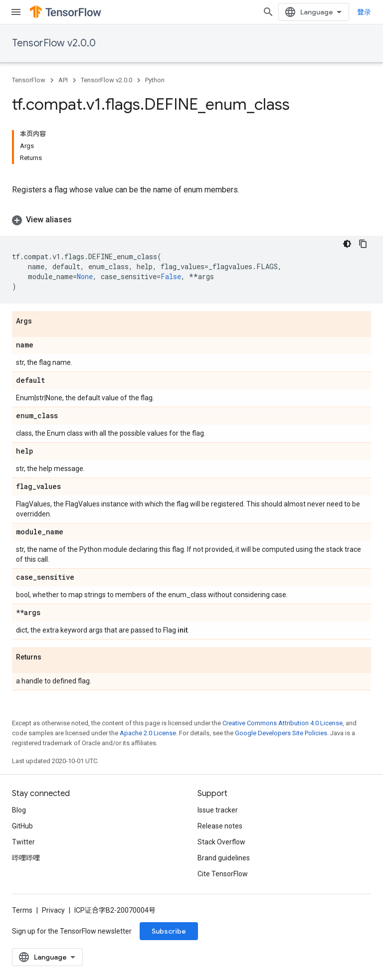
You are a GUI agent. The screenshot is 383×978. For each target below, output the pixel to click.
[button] (191, 220)
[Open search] (268, 12)
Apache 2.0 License (148, 733)
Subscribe (169, 931)
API (63, 80)
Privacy (53, 910)
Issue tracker (217, 810)
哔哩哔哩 (26, 858)
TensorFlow (28, 80)
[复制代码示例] (363, 244)
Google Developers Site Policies (281, 733)
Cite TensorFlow (222, 874)
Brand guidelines (223, 858)
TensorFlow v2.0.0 (54, 43)
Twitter (23, 842)
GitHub (22, 826)
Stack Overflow (221, 842)
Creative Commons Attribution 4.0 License (282, 723)
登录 (364, 12)
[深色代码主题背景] (347, 244)
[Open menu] (16, 12)
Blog (19, 810)
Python (155, 80)
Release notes (219, 826)
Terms (22, 910)
